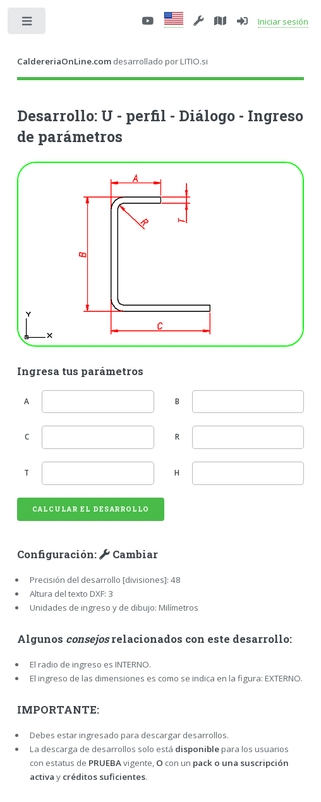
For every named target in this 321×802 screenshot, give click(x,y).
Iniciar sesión (283, 21)
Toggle (27, 23)
